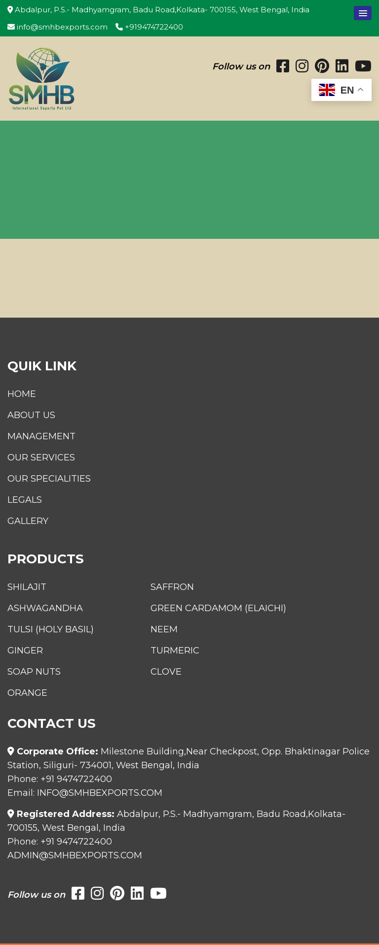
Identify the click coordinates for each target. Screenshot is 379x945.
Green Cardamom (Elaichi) (218, 608)
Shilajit (26, 587)
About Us (31, 415)
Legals (24, 499)
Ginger (25, 650)
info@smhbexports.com (57, 27)
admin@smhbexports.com (74, 855)
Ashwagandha (45, 608)
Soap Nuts (34, 671)
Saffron (172, 587)
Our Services (41, 457)
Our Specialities (49, 478)
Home (21, 394)
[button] (363, 13)
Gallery (27, 521)
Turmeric (175, 650)
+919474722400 (149, 27)
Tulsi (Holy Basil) (50, 629)
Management (41, 436)
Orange (27, 692)
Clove (166, 671)
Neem (164, 629)
